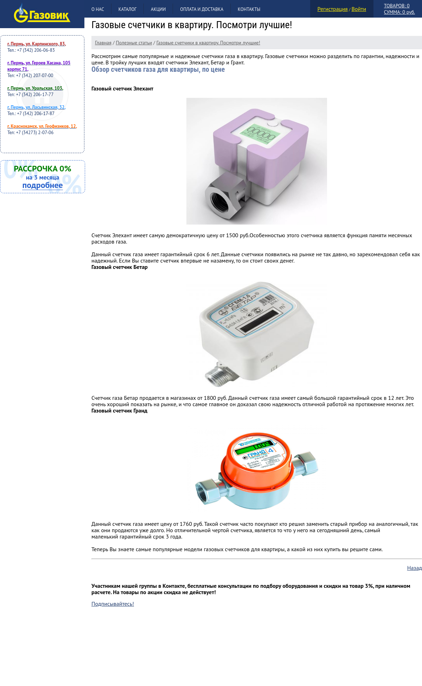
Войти (358, 8)
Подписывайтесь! (112, 603)
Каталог (127, 9)
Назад (414, 567)
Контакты (249, 9)
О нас (97, 9)
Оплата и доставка (201, 9)
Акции (158, 9)
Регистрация (333, 8)
